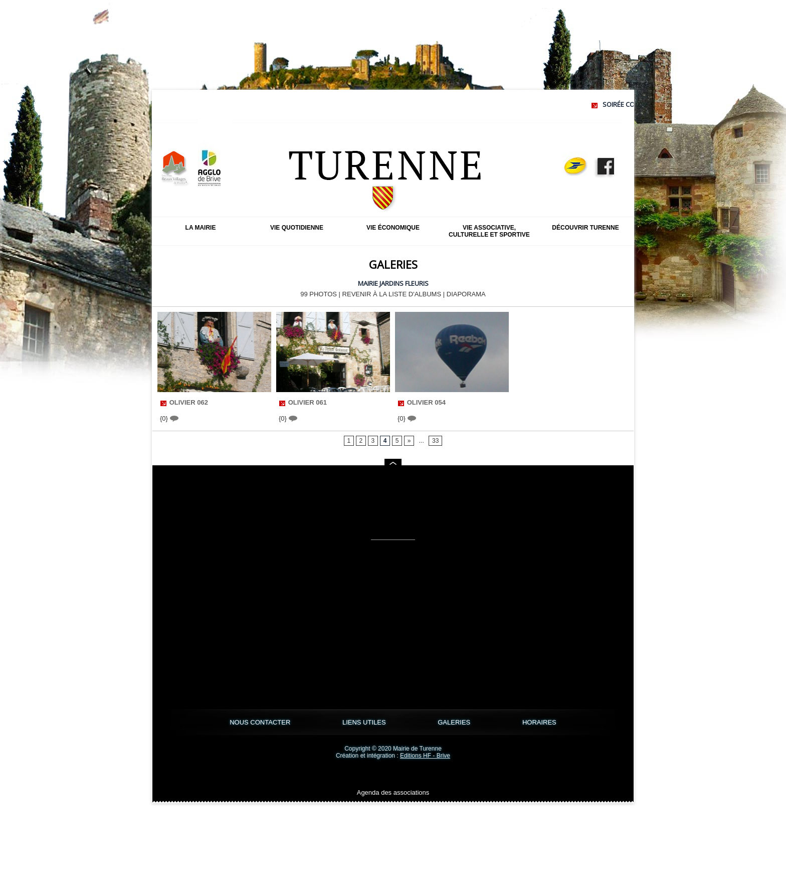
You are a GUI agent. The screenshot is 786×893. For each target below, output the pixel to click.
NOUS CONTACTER (261, 722)
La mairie (200, 227)
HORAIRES (539, 722)
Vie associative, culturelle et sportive (489, 231)
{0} (169, 418)
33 (435, 440)
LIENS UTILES (364, 722)
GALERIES (455, 722)
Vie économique (393, 227)
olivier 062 (188, 402)
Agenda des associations (393, 792)
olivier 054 (426, 402)
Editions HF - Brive (425, 755)
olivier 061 (307, 402)
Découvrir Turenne (585, 227)
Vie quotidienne (296, 227)
